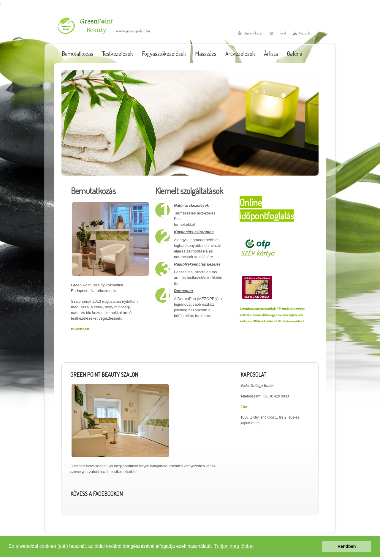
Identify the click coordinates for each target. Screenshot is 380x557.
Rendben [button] (347, 546)
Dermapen (183, 290)
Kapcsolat (305, 33)
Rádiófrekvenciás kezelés (197, 264)
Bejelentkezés (253, 33)
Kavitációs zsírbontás (194, 232)
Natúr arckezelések (191, 205)
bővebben (80, 329)
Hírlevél (281, 33)
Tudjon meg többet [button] (234, 546)
